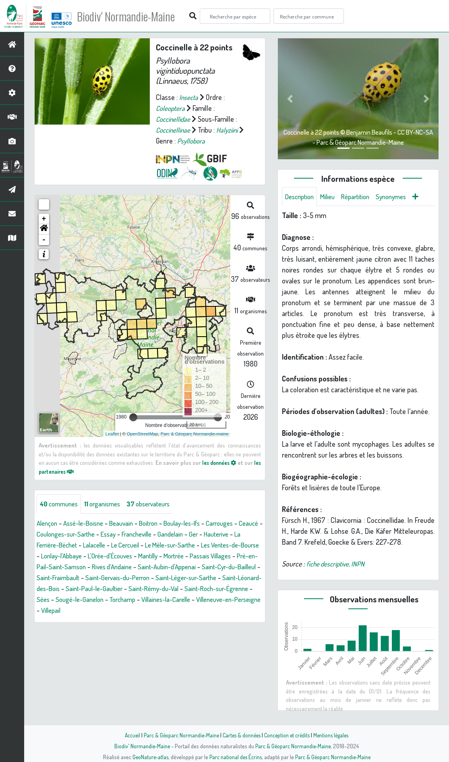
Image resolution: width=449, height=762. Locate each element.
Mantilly (225, 556)
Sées (230, 599)
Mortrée (48, 566)
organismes (107, 504)
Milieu (332, 196)
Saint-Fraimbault (194, 577)
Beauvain (129, 523)
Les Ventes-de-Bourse (69, 556)
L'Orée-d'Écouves (184, 556)
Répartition (362, 196)
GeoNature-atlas (148, 756)
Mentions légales (334, 735)
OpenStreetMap (142, 433)
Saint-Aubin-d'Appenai (68, 577)
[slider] (133, 417)
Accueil (128, 735)
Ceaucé (47, 534)
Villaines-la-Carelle (156, 610)
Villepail (52, 621)
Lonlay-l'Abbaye (130, 556)
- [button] (44, 240)
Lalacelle (142, 545)
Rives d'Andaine (220, 566)
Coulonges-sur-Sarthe (96, 534)
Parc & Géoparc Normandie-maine (195, 433)
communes (61, 504)
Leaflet (112, 433)
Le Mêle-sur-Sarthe (226, 545)
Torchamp (109, 610)
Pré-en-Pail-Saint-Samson (154, 566)
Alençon (48, 523)
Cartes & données (241, 735)
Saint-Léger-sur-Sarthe (129, 588)
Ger (235, 534)
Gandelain (210, 534)
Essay (142, 534)
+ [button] (44, 219)
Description (301, 196)
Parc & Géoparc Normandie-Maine (178, 735)
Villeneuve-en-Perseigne (225, 610)
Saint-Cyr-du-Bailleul (135, 577)
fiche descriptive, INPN (337, 564)
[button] (44, 229)
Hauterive (50, 545)
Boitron (158, 523)
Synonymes (401, 196)
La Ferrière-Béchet (97, 545)
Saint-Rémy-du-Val (115, 599)
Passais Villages (88, 566)
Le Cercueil (176, 545)
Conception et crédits (288, 735)
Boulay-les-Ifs (195, 523)
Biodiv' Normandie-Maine (132, 16)
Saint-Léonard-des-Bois (202, 588)
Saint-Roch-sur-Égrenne (182, 599)
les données (224, 462)
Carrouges (236, 523)
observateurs (158, 504)
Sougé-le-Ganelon (63, 610)
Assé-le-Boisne (88, 523)
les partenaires (63, 471)
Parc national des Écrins (235, 756)
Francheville (173, 534)
